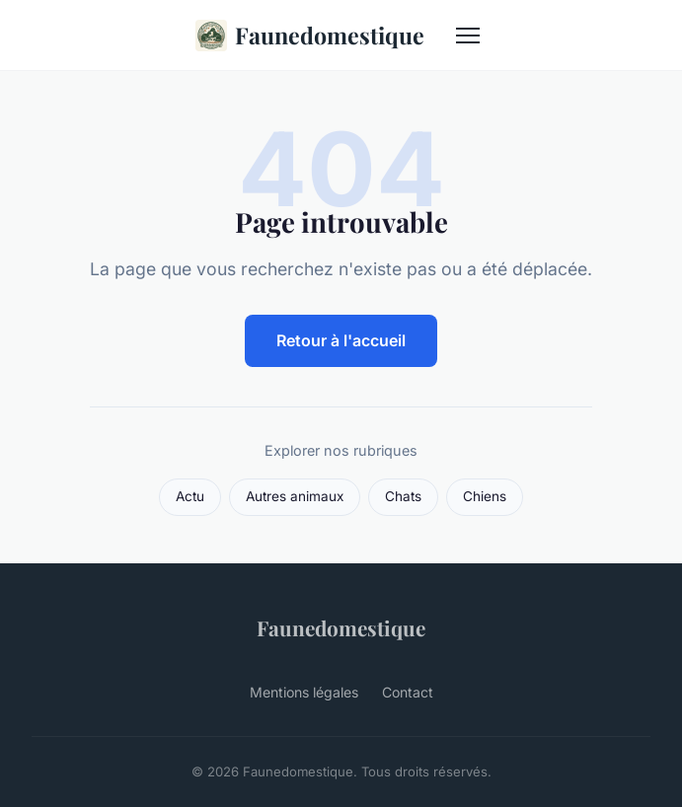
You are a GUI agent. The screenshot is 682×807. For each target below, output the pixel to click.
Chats (403, 496)
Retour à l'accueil (341, 340)
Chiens (484, 496)
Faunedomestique (309, 35)
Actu (190, 496)
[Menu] (468, 35)
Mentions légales (304, 692)
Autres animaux (294, 496)
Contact (407, 692)
